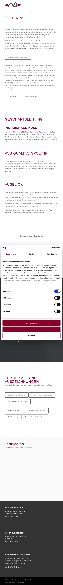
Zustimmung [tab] (11, 254)
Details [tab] (31, 254)
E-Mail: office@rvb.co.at (13, 567)
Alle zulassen (31, 323)
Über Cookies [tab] (52, 254)
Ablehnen (31, 335)
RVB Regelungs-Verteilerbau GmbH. (22, 579)
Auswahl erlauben (31, 329)
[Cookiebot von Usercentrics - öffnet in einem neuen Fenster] (51, 248)
